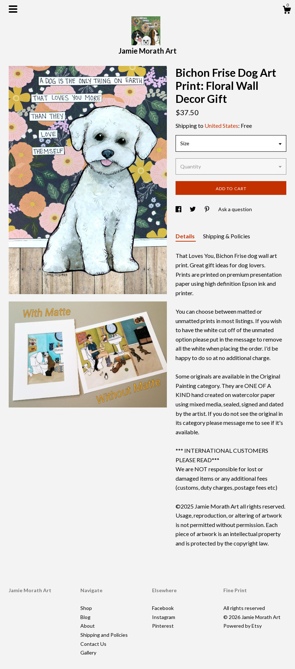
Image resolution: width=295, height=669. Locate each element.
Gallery (88, 652)
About (87, 626)
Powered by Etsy (242, 626)
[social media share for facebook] (179, 209)
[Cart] (287, 10)
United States (221, 125)
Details (186, 236)
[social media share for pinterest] (207, 209)
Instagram (163, 617)
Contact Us (93, 644)
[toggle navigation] (13, 9)
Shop (86, 608)
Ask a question (235, 209)
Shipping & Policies (226, 236)
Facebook (163, 608)
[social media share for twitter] (193, 209)
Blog (85, 617)
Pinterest (163, 626)
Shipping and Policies (104, 635)
